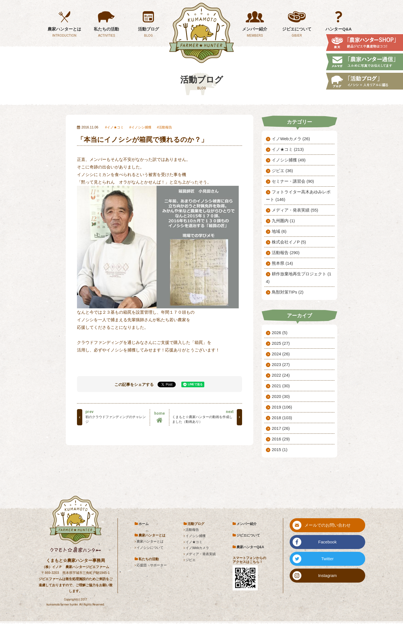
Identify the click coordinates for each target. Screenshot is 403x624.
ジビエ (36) (282, 170)
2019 (282, 407)
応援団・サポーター (152, 565)
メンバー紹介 (246, 524)
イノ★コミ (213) (288, 149)
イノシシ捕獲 (141, 127)
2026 (279, 332)
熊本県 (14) (282, 263)
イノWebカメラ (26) (291, 138)
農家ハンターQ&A (250, 547)
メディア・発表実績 (201, 554)
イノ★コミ (115, 127)
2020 (281, 396)
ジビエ (191, 560)
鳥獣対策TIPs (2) (287, 292)
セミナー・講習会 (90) (293, 181)
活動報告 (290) (285, 252)
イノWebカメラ (197, 548)
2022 (281, 375)
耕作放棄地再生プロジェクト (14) (298, 277)
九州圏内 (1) (283, 220)
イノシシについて (150, 548)
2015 (279, 449)
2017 (281, 428)
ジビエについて (248, 535)
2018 (282, 417)
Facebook (327, 541)
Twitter (327, 558)
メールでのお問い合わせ (327, 525)
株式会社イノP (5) (289, 242)
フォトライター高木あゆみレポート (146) (298, 195)
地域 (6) (279, 231)
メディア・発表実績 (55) (295, 210)
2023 (281, 364)
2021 (281, 385)
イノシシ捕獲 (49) (289, 160)
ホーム (144, 524)
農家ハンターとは (150, 541)
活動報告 (165, 127)
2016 (281, 439)
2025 (281, 343)
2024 (281, 353)
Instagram (327, 575)
